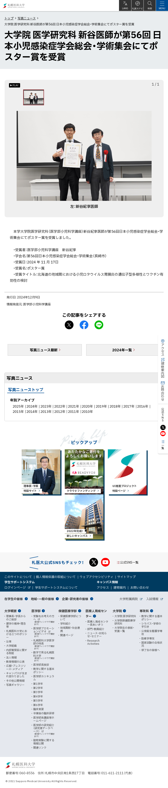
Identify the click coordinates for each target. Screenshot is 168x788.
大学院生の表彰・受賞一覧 (124, 629)
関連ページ (66, 635)
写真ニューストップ (25, 390)
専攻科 (144, 611)
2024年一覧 (122, 350)
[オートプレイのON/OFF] (14, 85)
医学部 (36, 611)
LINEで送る (98, 325)
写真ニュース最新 (44, 350)
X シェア (69, 325)
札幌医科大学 (13, 5)
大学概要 (10, 611)
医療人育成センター (96, 613)
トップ (9, 18)
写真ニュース (27, 18)
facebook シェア (84, 325)
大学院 (117, 611)
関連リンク (39, 747)
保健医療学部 (67, 611)
